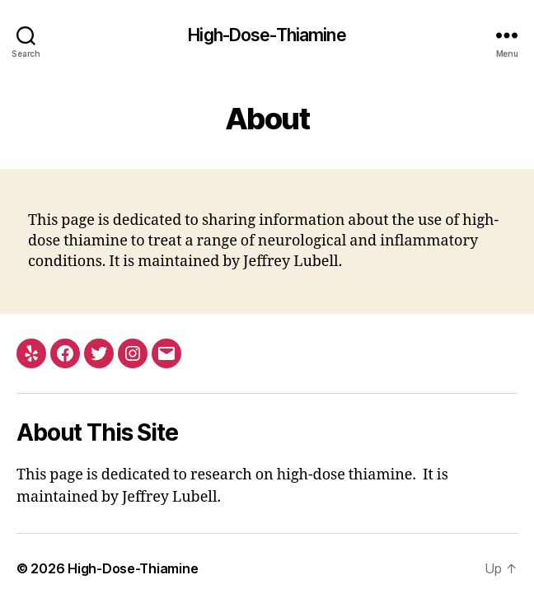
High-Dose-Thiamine (266, 35)
